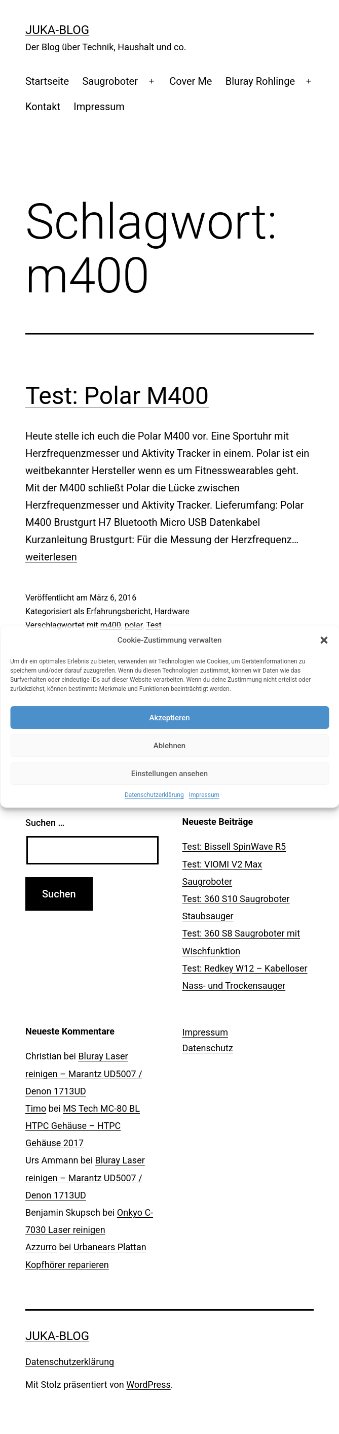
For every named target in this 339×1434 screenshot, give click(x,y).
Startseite (47, 81)
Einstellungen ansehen (169, 773)
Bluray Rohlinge (260, 81)
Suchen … (44, 822)
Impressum (204, 794)
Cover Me (190, 81)
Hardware (172, 611)
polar (133, 625)
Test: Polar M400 (117, 395)
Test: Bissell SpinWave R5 (234, 846)
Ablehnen (169, 745)
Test (154, 625)
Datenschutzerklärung (154, 794)
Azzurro (41, 1247)
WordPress (148, 1384)
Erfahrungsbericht (118, 611)
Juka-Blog (57, 30)
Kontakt (42, 107)
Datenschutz (207, 1048)
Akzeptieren (169, 717)
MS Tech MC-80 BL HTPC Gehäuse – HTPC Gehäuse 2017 (82, 1125)
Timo (35, 1108)
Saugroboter (110, 81)
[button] (324, 640)
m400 (110, 625)
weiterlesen (51, 557)
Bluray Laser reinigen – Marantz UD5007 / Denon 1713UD (83, 1073)
